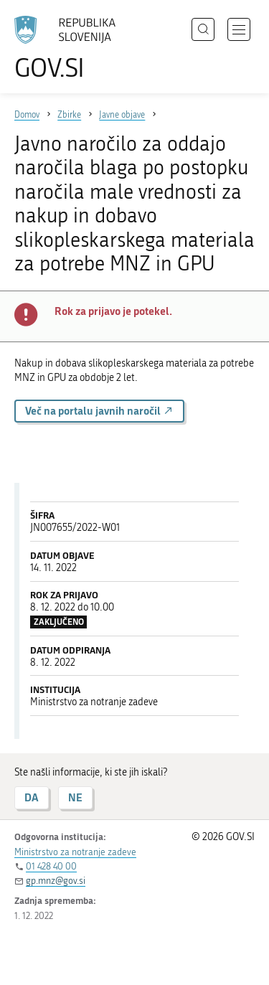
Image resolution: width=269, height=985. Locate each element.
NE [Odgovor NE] (75, 797)
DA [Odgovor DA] (31, 797)
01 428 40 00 (51, 866)
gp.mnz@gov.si (55, 880)
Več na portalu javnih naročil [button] (99, 410)
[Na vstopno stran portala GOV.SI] (71, 48)
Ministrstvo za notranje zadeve (75, 852)
